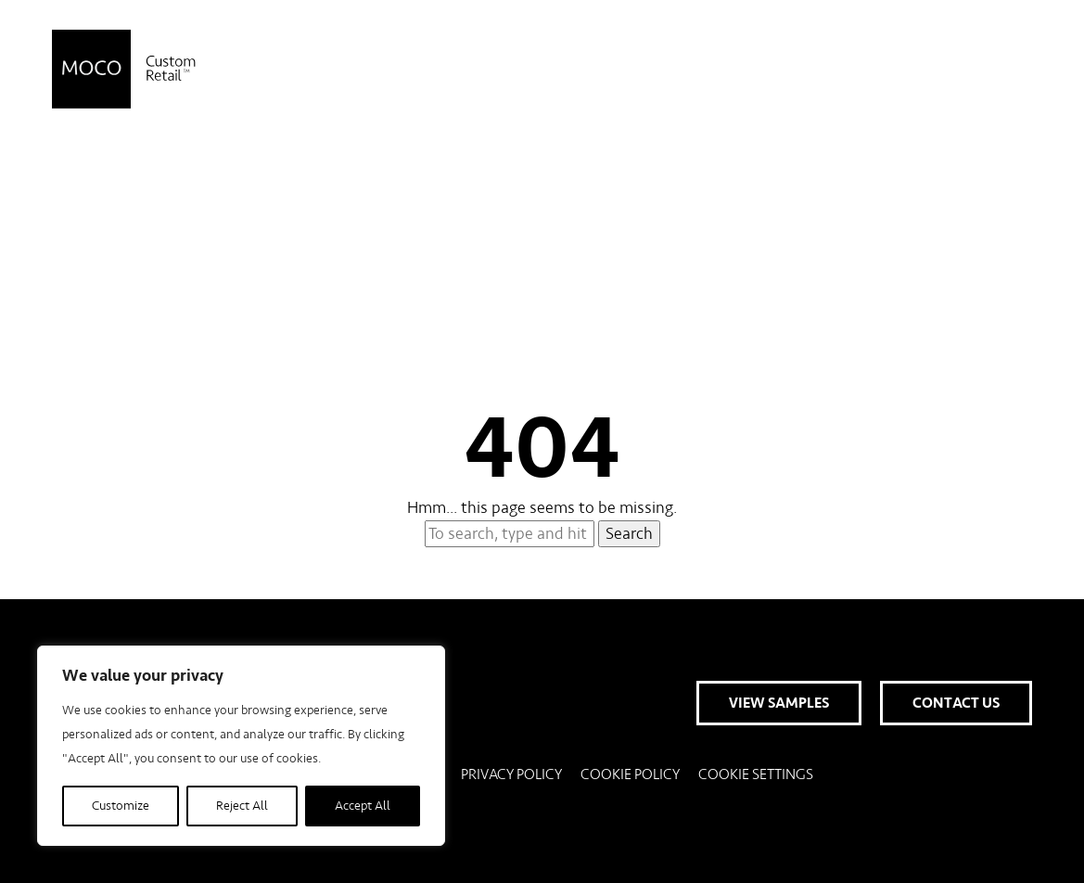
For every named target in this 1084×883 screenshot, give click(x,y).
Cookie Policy (630, 774)
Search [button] (629, 533)
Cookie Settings (755, 774)
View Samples (779, 69)
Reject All (242, 806)
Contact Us (956, 69)
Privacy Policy (511, 774)
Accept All (362, 806)
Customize (120, 806)
